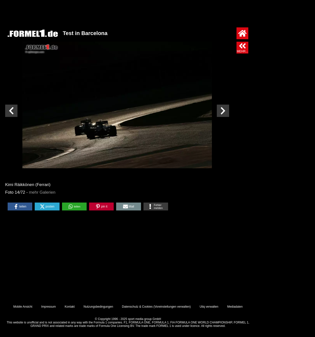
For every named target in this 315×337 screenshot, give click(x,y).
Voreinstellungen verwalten (172, 306)
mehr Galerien (42, 192)
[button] (20, 206)
